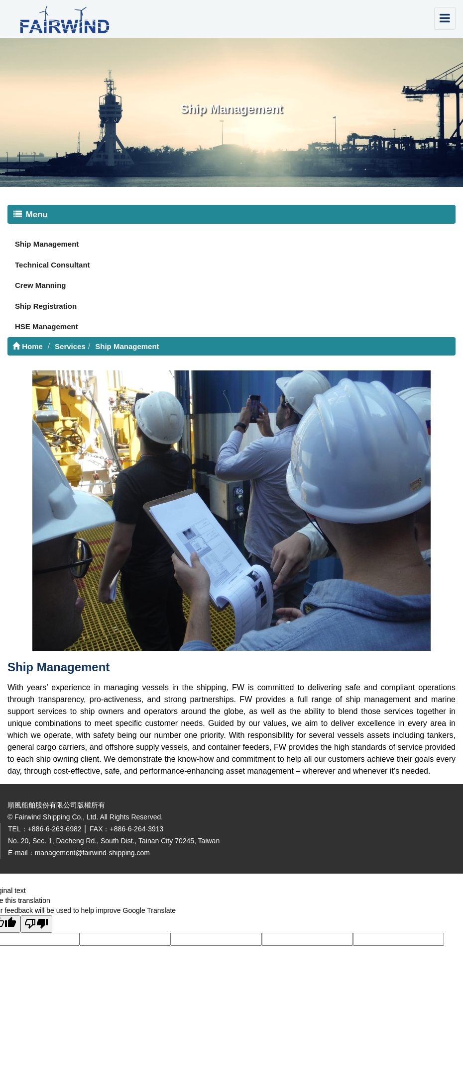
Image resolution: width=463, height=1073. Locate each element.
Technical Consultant (52, 265)
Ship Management (47, 244)
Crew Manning (40, 285)
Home (27, 346)
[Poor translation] (36, 924)
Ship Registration (46, 306)
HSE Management (46, 326)
